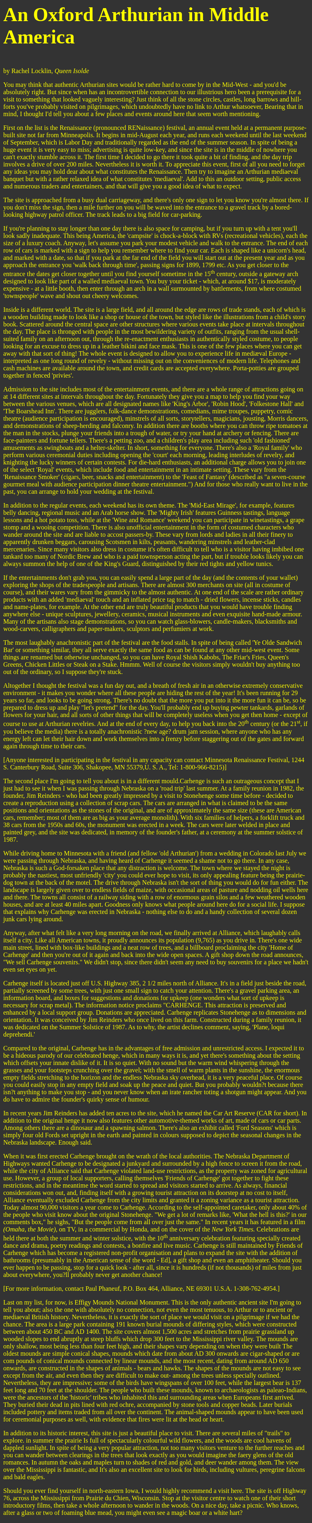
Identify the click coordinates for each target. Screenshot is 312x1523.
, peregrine (271, 1469)
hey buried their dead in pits (44, 1404)
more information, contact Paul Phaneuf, (69, 1288)
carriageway (124, 200)
